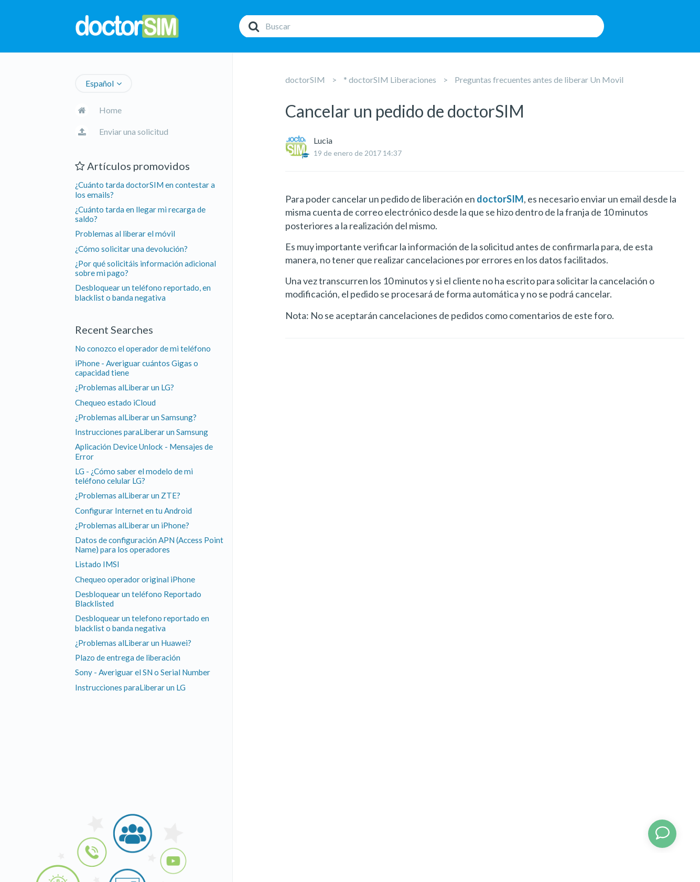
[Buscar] (421, 26)
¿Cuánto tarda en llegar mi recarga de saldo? (140, 214)
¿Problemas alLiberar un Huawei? (133, 642)
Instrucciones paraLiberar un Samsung (141, 432)
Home (110, 110)
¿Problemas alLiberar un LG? (124, 387)
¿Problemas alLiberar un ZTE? (127, 495)
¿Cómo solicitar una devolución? (131, 248)
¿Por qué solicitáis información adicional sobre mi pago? (145, 268)
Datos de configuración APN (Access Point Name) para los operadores (149, 544)
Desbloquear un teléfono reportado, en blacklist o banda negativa (143, 292)
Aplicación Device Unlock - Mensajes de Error (144, 451)
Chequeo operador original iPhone (135, 579)
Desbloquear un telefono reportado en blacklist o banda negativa (142, 622)
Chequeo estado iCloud (115, 402)
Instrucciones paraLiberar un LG (130, 687)
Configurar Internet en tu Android (133, 510)
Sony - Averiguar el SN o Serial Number (142, 672)
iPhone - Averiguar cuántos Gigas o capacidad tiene (136, 367)
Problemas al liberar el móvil (125, 233)
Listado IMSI (97, 564)
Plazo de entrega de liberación (127, 657)
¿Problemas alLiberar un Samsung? (136, 417)
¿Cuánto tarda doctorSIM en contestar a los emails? (145, 189)
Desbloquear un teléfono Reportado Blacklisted (138, 598)
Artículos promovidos (132, 166)
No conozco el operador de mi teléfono (143, 348)
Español (99, 83)
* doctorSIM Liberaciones (389, 79)
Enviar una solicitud (133, 131)
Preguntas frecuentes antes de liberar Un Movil (539, 79)
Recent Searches (114, 329)
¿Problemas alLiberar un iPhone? (132, 525)
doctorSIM (305, 79)
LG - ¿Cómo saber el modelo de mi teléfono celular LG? (134, 475)
